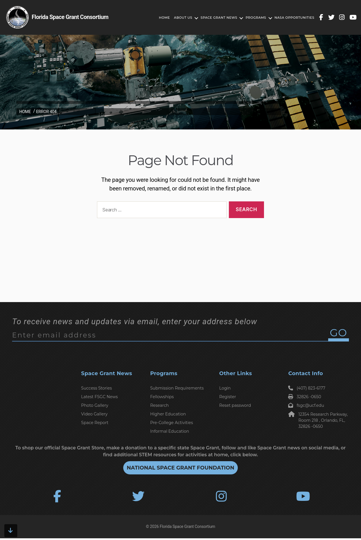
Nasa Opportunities (294, 18)
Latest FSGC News (99, 396)
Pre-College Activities (171, 422)
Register (227, 396)
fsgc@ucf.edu (306, 405)
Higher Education (168, 414)
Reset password (235, 405)
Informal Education (169, 431)
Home (164, 18)
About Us (183, 18)
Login (225, 388)
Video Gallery (94, 414)
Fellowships (162, 396)
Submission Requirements (177, 388)
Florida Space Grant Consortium (187, 528)
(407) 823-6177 (306, 388)
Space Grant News (219, 18)
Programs (256, 18)
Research (159, 405)
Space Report (95, 422)
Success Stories (96, 388)
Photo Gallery (94, 405)
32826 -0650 (304, 396)
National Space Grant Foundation (180, 468)
